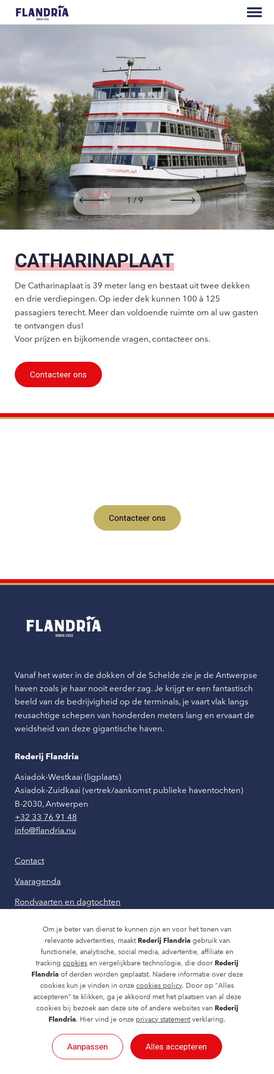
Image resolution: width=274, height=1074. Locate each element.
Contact (29, 860)
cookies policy (159, 985)
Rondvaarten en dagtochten (68, 902)
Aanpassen (87, 1046)
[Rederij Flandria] (42, 12)
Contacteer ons (58, 374)
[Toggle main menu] (254, 12)
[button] (92, 201)
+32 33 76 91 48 (46, 817)
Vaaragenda (38, 881)
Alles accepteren (176, 1046)
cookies (75, 963)
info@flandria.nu (45, 830)
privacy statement (163, 1019)
